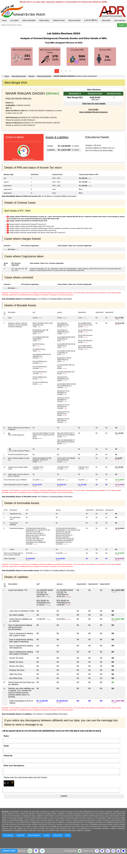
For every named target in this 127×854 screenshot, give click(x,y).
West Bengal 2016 (19, 76)
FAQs (67, 835)
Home (4, 20)
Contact (46, 835)
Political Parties (59, 20)
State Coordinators (34, 835)
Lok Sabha (14, 20)
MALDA (31, 76)
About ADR (106, 20)
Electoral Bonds (74, 20)
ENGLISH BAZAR (44, 76)
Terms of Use (58, 835)
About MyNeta (119, 20)
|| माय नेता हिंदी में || (90, 20)
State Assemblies (29, 20)
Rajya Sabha (44, 20)
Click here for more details (94, 104)
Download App (71, 851)
